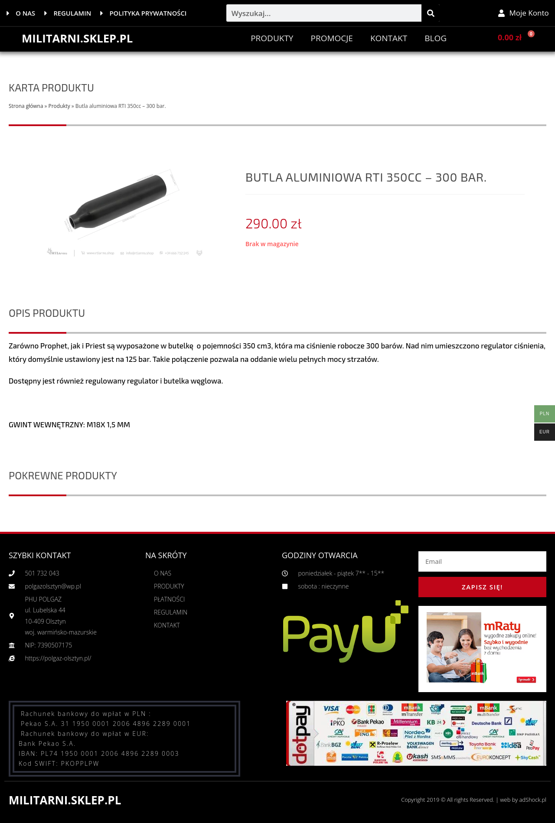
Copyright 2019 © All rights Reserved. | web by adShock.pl (472, 799)
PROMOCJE (331, 38)
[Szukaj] (430, 13)
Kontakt (388, 38)
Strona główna (26, 105)
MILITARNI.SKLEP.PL (78, 38)
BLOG (435, 38)
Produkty (272, 38)
